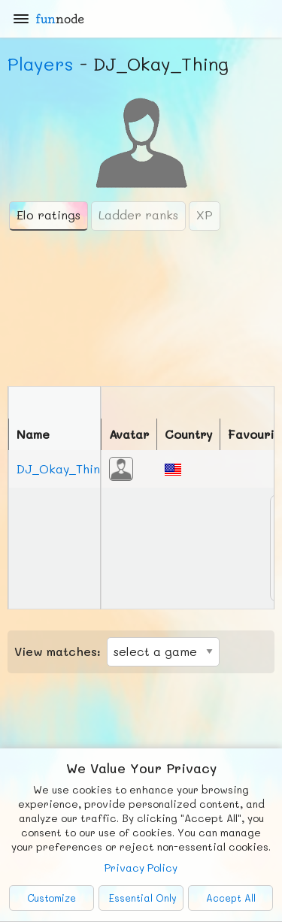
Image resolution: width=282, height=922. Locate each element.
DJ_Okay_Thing (62, 468)
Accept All (231, 898)
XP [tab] (204, 214)
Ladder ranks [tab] (138, 214)
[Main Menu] (21, 19)
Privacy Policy (141, 867)
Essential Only (143, 898)
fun (59, 18)
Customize (51, 898)
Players (41, 63)
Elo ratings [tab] (48, 214)
